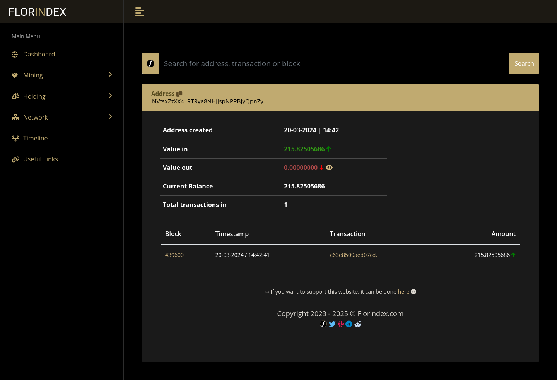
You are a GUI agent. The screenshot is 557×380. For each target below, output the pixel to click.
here (403, 291)
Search (524, 63)
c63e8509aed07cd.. (354, 254)
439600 (174, 254)
